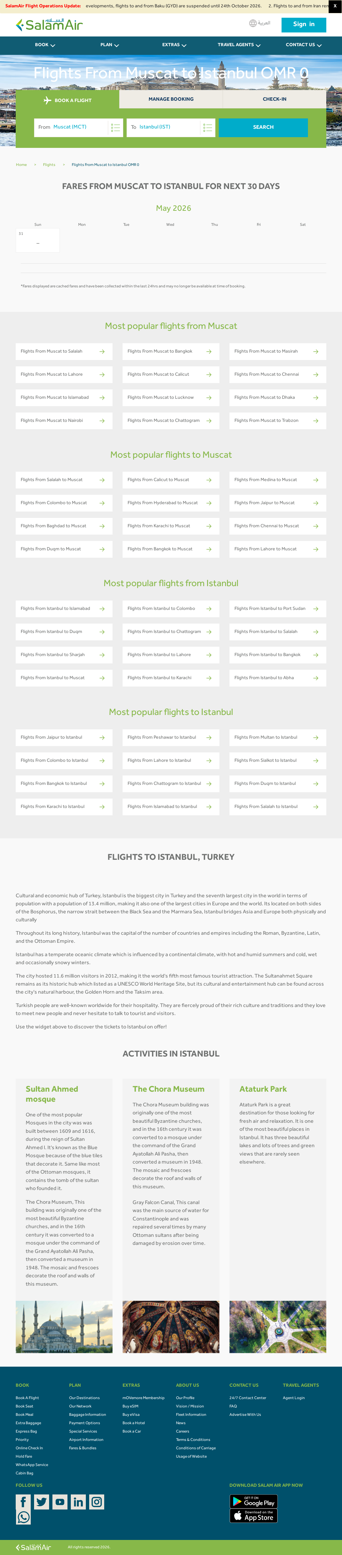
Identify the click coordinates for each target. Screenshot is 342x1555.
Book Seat (24, 1407)
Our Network (80, 1407)
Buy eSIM (130, 1407)
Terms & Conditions (193, 1440)
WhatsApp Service (32, 1465)
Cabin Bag (24, 1474)
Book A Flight (27, 1398)
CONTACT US (300, 45)
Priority (22, 1440)
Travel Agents (236, 45)
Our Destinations (84, 1398)
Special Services (83, 1432)
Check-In (275, 99)
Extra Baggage (28, 1424)
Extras (171, 45)
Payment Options (84, 1424)
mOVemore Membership (144, 1398)
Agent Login (294, 1398)
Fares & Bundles (83, 1449)
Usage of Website (191, 1457)
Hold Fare (24, 1457)
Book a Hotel (134, 1424)
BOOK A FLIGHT (68, 100)
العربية (259, 23)
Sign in (304, 25)
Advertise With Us (245, 1415)
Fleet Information (191, 1415)
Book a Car (132, 1432)
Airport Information (86, 1440)
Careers (182, 1432)
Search (263, 127)
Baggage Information (87, 1415)
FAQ (233, 1407)
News (181, 1424)
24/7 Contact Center (247, 1398)
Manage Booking (171, 99)
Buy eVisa (131, 1415)
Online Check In (29, 1449)
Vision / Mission (190, 1407)
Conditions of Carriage (196, 1449)
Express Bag (26, 1432)
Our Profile (185, 1398)
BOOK (41, 45)
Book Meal (24, 1415)
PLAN (106, 45)
